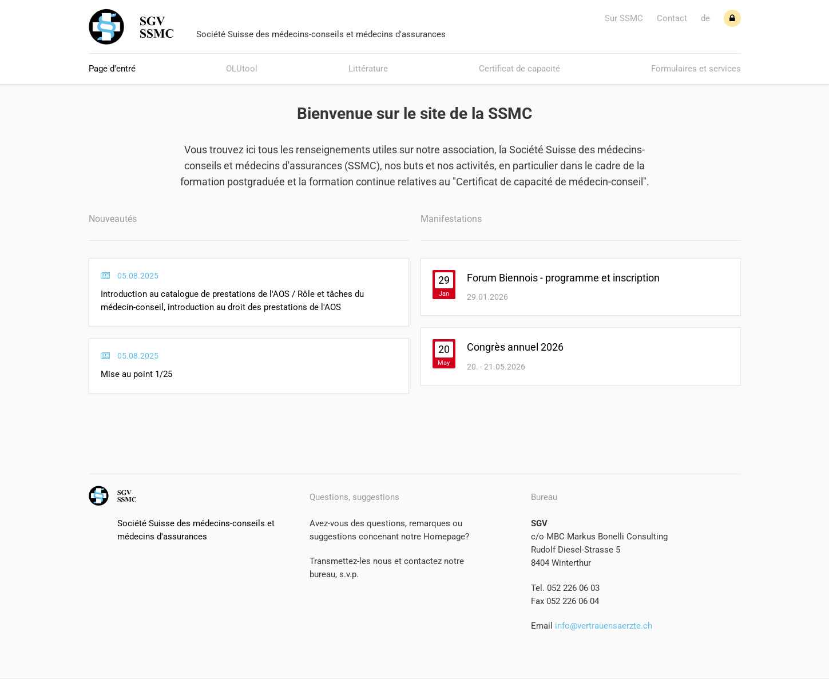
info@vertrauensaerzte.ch (602, 626)
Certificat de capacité (519, 68)
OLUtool (241, 68)
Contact (672, 18)
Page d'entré (112, 68)
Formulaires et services (696, 68)
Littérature (368, 68)
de (705, 18)
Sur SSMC (624, 18)
